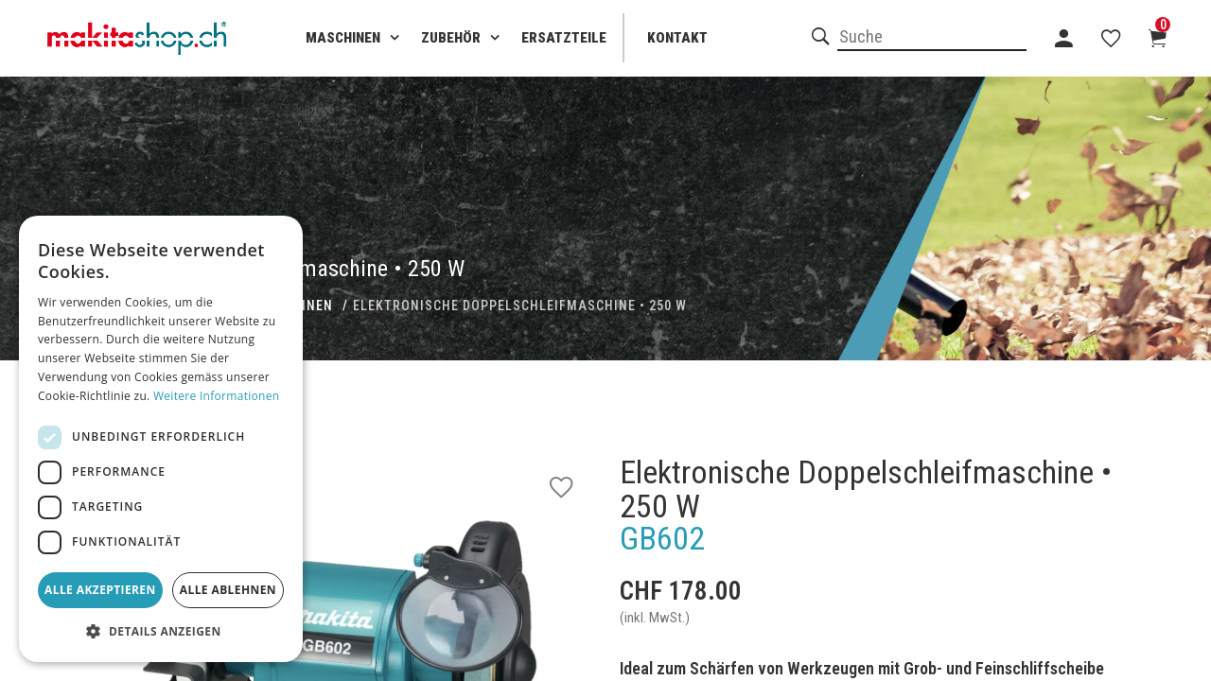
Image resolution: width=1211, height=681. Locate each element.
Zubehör (451, 37)
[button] (161, 631)
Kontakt (677, 37)
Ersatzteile (563, 37)
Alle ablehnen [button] (228, 590)
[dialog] (161, 439)
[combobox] (932, 38)
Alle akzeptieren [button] (100, 590)
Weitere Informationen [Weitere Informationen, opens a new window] (216, 396)
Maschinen (343, 37)
